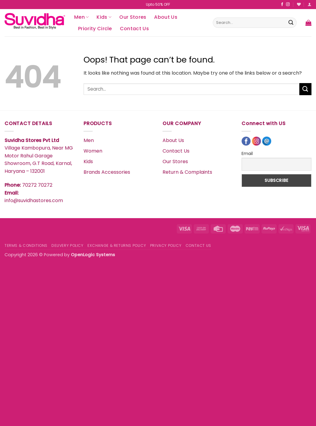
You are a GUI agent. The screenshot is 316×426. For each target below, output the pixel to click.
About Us (165, 17)
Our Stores (132, 17)
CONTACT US (198, 245)
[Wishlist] (299, 4)
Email (247, 153)
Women (93, 150)
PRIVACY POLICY (166, 245)
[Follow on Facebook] (282, 4)
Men (81, 17)
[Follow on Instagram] (288, 4)
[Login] (309, 4)
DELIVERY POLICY (67, 245)
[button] (308, 22)
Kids (104, 17)
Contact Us (134, 28)
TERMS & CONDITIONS (26, 245)
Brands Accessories (107, 172)
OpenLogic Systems (93, 255)
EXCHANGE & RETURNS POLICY (116, 245)
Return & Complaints (187, 172)
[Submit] (291, 23)
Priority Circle (95, 28)
